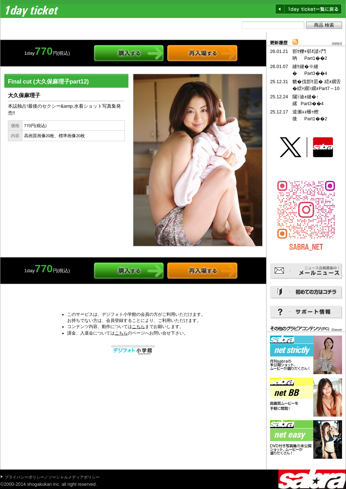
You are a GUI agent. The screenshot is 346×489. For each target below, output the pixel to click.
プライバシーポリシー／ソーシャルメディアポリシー (52, 477)
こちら (138, 326)
